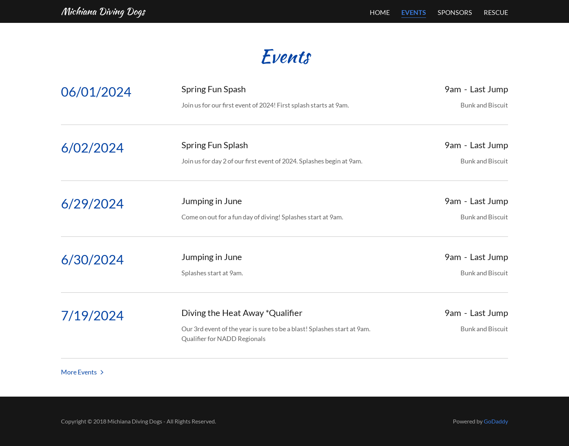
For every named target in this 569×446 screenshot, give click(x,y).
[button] (83, 371)
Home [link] (380, 12)
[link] (103, 12)
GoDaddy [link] (496, 421)
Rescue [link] (496, 12)
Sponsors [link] (455, 12)
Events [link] (413, 12)
